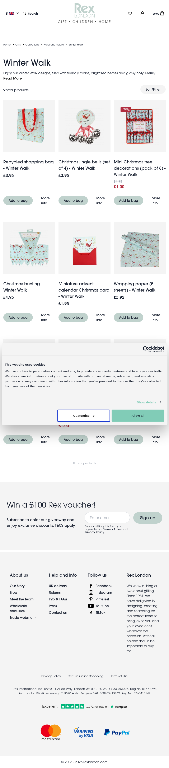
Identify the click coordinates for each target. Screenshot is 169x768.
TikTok (100, 612)
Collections (32, 44)
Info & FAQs (58, 599)
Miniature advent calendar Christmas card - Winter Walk (83, 290)
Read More (12, 78)
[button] (30, 13)
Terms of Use (112, 529)
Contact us (58, 612)
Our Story (17, 586)
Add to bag (18, 200)
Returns (55, 592)
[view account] (142, 13)
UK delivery (58, 586)
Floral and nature (54, 44)
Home (7, 44)
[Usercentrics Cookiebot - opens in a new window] (146, 349)
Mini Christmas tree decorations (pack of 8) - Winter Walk (140, 168)
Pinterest (102, 599)
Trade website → (23, 617)
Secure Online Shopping (86, 676)
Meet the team (22, 599)
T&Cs (60, 525)
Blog (13, 592)
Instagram (104, 592)
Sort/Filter (153, 89)
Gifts (18, 44)
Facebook (104, 586)
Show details (146, 402)
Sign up (147, 517)
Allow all (137, 415)
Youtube (102, 606)
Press (53, 606)
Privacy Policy (94, 532)
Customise (84, 415)
